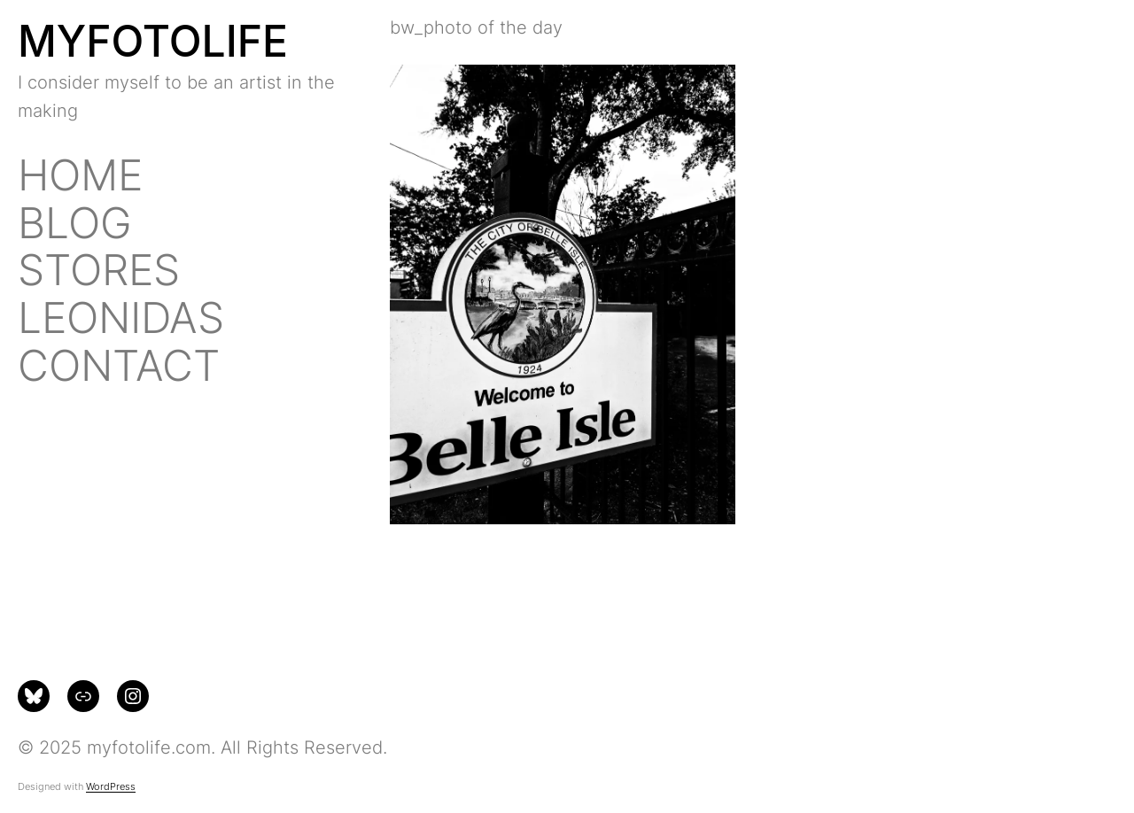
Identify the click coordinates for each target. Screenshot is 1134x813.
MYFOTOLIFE (153, 41)
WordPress (111, 786)
